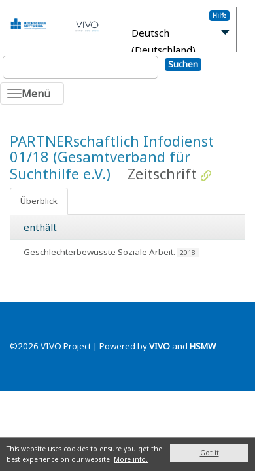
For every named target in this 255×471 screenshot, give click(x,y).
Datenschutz (172, 399)
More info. (131, 459)
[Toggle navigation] (32, 93)
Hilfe (219, 15)
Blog (216, 399)
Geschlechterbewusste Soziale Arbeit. (99, 252)
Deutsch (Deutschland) (163, 41)
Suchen (183, 64)
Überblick (39, 201)
